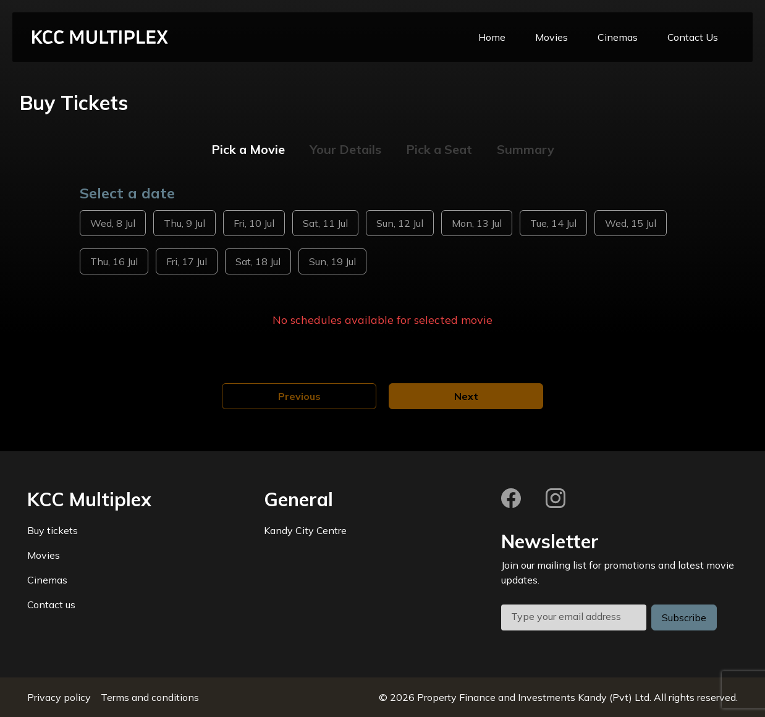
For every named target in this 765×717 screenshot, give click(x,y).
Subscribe (684, 617)
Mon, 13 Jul (477, 223)
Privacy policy (59, 697)
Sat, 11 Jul (325, 223)
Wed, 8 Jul (112, 223)
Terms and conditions (150, 697)
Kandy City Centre (305, 530)
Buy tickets (52, 530)
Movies (551, 37)
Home (491, 37)
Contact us (51, 604)
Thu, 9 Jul (184, 223)
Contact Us (692, 37)
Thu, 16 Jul (114, 261)
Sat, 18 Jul (258, 261)
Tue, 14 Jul (553, 223)
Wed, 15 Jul (630, 223)
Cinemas (618, 37)
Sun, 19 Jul (332, 261)
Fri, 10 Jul (254, 223)
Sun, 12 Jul (399, 223)
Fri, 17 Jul (186, 261)
